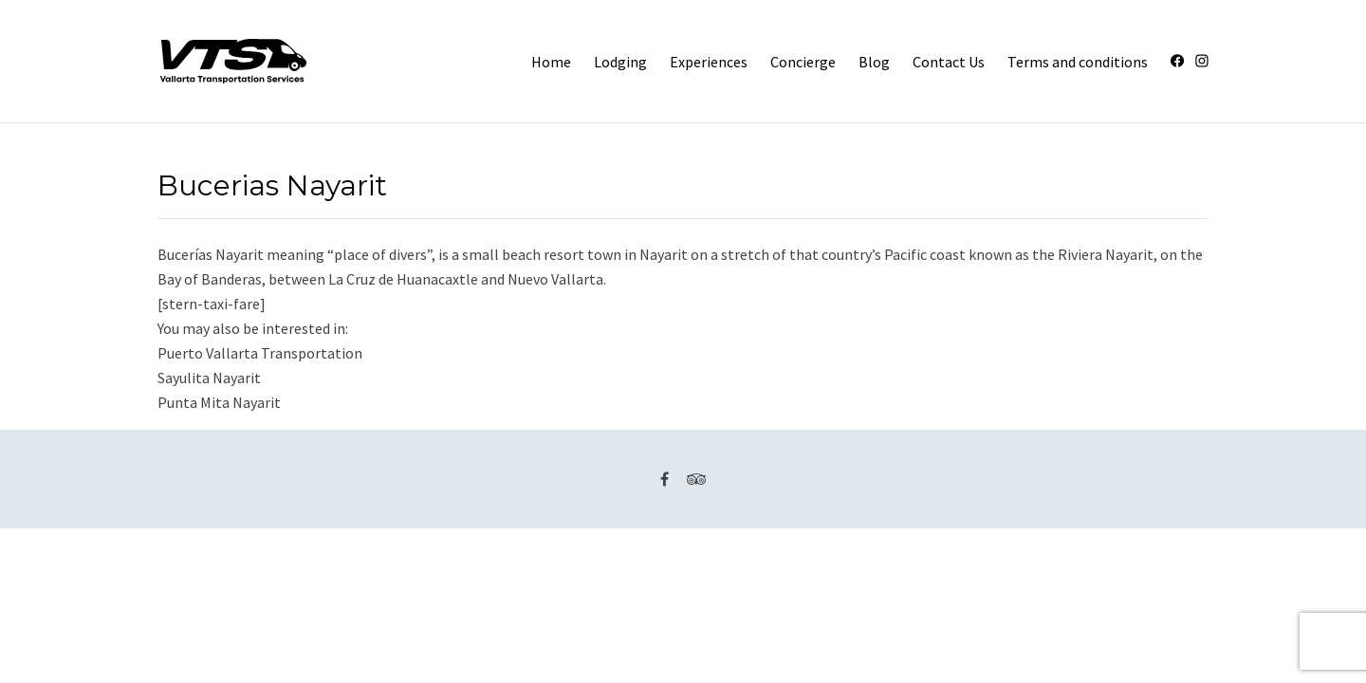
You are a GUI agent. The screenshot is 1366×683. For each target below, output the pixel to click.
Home (551, 61)
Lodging (620, 61)
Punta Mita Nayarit (219, 402)
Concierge (803, 61)
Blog (874, 61)
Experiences (709, 61)
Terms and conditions (1077, 61)
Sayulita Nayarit (209, 377)
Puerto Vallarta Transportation (259, 352)
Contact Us (949, 61)
